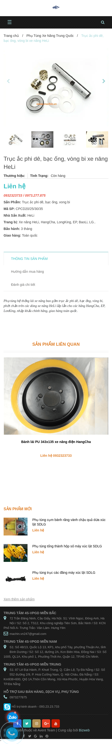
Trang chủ (11, 36)
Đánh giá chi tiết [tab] (23, 285)
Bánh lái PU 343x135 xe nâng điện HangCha (56, 442)
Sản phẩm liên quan (56, 344)
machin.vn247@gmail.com (28, 634)
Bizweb (84, 730)
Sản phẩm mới (18, 509)
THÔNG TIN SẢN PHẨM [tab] (29, 259)
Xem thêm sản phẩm (19, 599)
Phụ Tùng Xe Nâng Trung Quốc (49, 36)
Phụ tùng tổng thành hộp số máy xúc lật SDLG (67, 546)
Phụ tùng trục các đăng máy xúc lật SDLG (63, 572)
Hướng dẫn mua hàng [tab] (27, 271)
